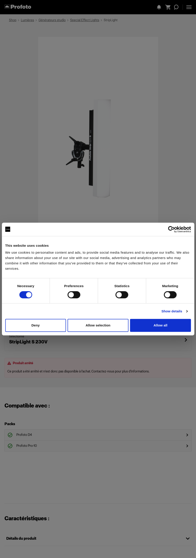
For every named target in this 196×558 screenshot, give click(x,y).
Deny (35, 325)
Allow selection (98, 325)
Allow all (160, 325)
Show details (172, 311)
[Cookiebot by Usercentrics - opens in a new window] (171, 229)
